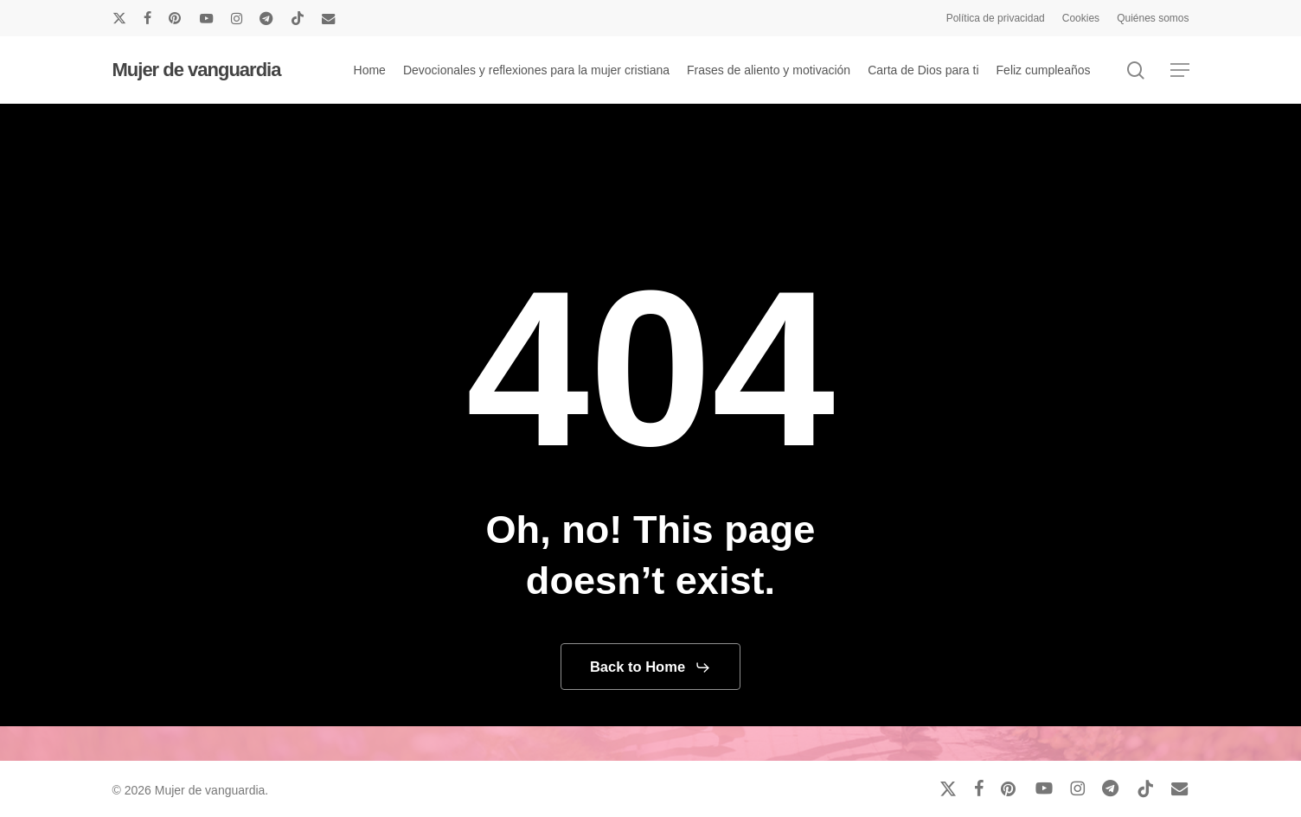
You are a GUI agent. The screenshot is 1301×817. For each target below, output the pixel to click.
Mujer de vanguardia (196, 70)
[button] (1179, 70)
